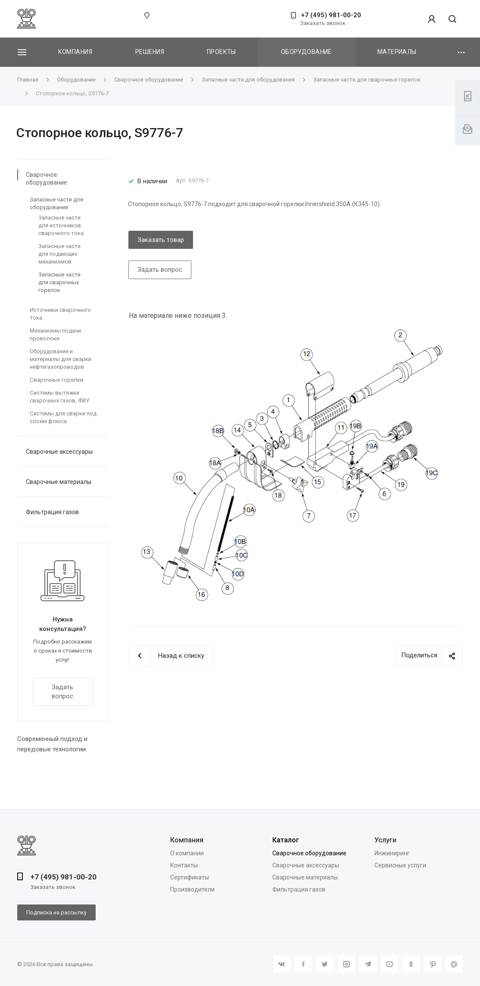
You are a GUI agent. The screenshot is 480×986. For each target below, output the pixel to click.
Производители (192, 889)
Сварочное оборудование (46, 178)
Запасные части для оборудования (56, 203)
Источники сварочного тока (60, 314)
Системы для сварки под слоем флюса (63, 417)
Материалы (397, 51)
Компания (75, 51)
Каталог (285, 840)
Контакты (184, 865)
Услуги (385, 840)
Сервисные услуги (400, 865)
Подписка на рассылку (56, 912)
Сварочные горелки (56, 380)
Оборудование (306, 51)
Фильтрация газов (52, 512)
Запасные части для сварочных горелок (59, 282)
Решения (149, 51)
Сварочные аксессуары (59, 451)
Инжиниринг (392, 853)
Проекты (221, 51)
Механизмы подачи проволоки (55, 334)
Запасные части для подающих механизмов (59, 254)
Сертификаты (189, 877)
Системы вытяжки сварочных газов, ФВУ (59, 396)
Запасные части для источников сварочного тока (61, 225)
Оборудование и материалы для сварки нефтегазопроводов (60, 359)
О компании (187, 853)
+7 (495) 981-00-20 (331, 15)
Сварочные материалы (58, 481)
